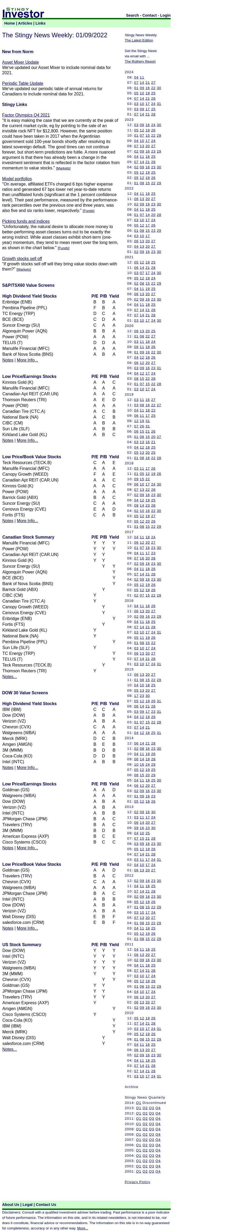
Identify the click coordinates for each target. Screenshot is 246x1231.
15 (147, 135)
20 (147, 146)
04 (136, 77)
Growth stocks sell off (22, 258)
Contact (149, 15)
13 (142, 146)
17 (147, 104)
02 (136, 151)
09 (142, 88)
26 (153, 130)
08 (142, 183)
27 (153, 83)
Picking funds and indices (26, 221)
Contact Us (46, 1204)
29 (159, 135)
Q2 (145, 1108)
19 (147, 93)
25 (153, 93)
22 (153, 88)
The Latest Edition (139, 40)
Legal (27, 1204)
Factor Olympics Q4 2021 (26, 115)
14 (142, 83)
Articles (25, 23)
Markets (63, 168)
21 (147, 83)
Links (41, 23)
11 (142, 77)
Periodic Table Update (22, 83)
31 (159, 104)
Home (9, 23)
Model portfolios (17, 179)
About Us (10, 1204)
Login (165, 15)
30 (159, 88)
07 (136, 83)
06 (136, 199)
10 (142, 93)
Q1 (138, 1103)
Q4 (158, 1108)
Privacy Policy (137, 1182)
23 (153, 151)
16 (147, 88)
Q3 (151, 1108)
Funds (89, 211)
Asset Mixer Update (20, 62)
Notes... (9, 676)
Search (132, 15)
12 (142, 130)
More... (82, 1228)
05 (136, 93)
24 (153, 104)
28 (153, 98)
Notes (7, 360)
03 (136, 104)
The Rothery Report (140, 61)
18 (147, 194)
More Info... (27, 360)
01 (136, 88)
